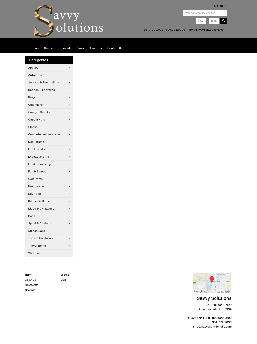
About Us (95, 48)
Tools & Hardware (40, 238)
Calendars (35, 104)
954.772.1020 (153, 29)
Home (35, 48)
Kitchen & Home (39, 201)
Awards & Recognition (43, 82)
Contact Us (115, 48)
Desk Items (36, 141)
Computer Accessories (44, 134)
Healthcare (36, 186)
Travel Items (37, 245)
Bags (31, 97)
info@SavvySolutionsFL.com (207, 29)
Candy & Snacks (39, 112)
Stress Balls (36, 231)
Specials (65, 48)
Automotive (36, 75)
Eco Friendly (36, 149)
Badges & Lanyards (41, 90)
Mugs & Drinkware (41, 208)
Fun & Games (37, 171)
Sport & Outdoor (39, 223)
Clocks (33, 127)
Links (80, 48)
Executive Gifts (38, 156)
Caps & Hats (36, 119)
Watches (34, 253)
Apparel (33, 67)
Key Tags (34, 193)
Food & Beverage (40, 164)
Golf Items (35, 179)
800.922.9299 (175, 29)
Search (49, 48)
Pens (31, 216)
